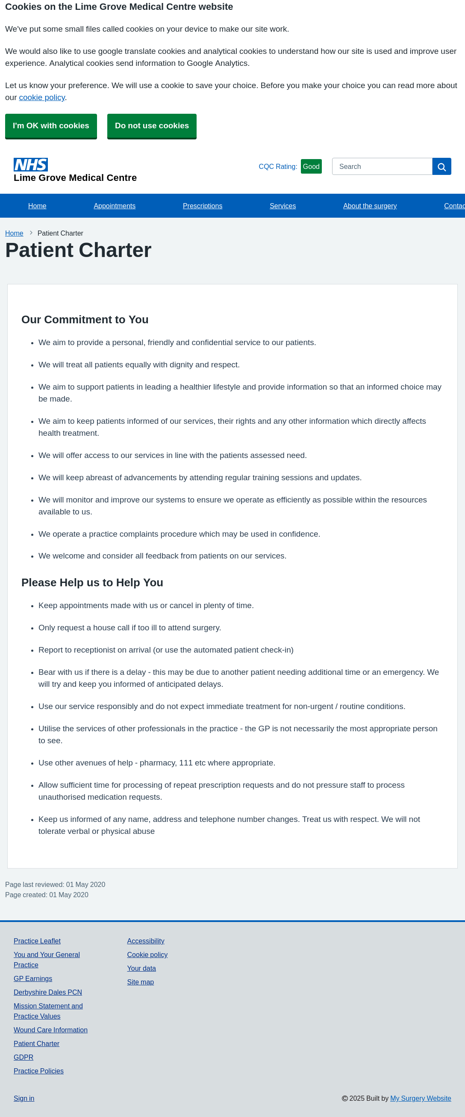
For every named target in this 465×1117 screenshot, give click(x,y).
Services (283, 205)
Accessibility (146, 940)
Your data (141, 968)
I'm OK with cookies (51, 125)
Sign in (24, 1098)
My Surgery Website (420, 1098)
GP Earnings (33, 978)
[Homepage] (135, 170)
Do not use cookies (152, 125)
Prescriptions (202, 205)
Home (37, 205)
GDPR (23, 1057)
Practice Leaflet (37, 940)
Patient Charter (36, 1043)
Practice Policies (39, 1070)
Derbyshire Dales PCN (48, 992)
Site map (140, 981)
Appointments (114, 205)
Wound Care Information (51, 1029)
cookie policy (42, 97)
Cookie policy (147, 954)
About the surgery (370, 205)
